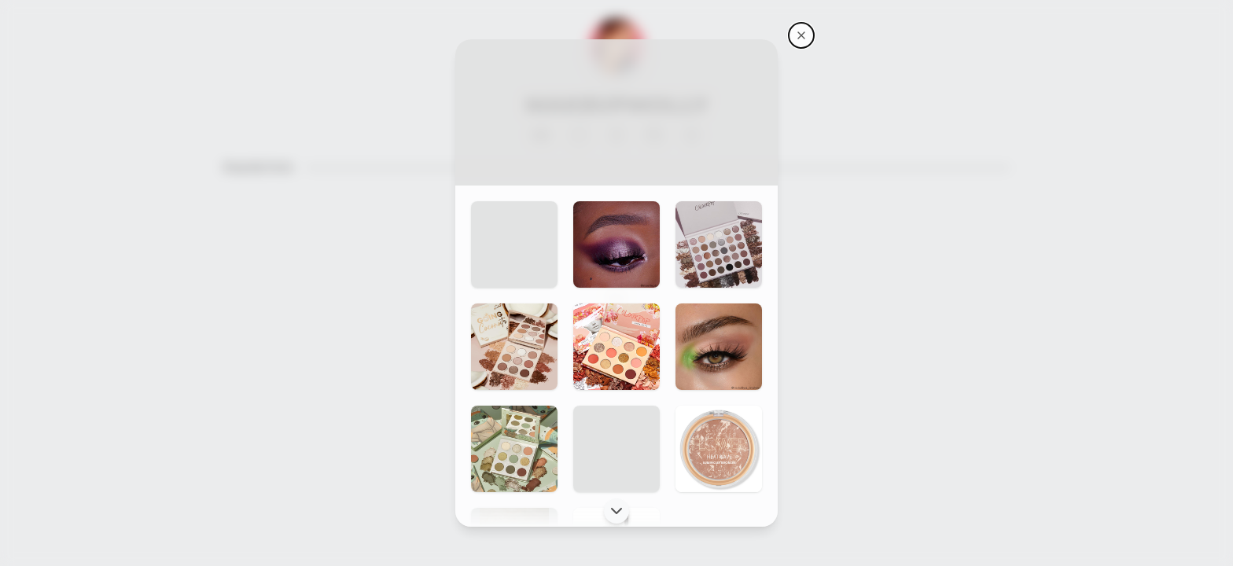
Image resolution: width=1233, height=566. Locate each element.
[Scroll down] (616, 511)
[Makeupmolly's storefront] (801, 35)
